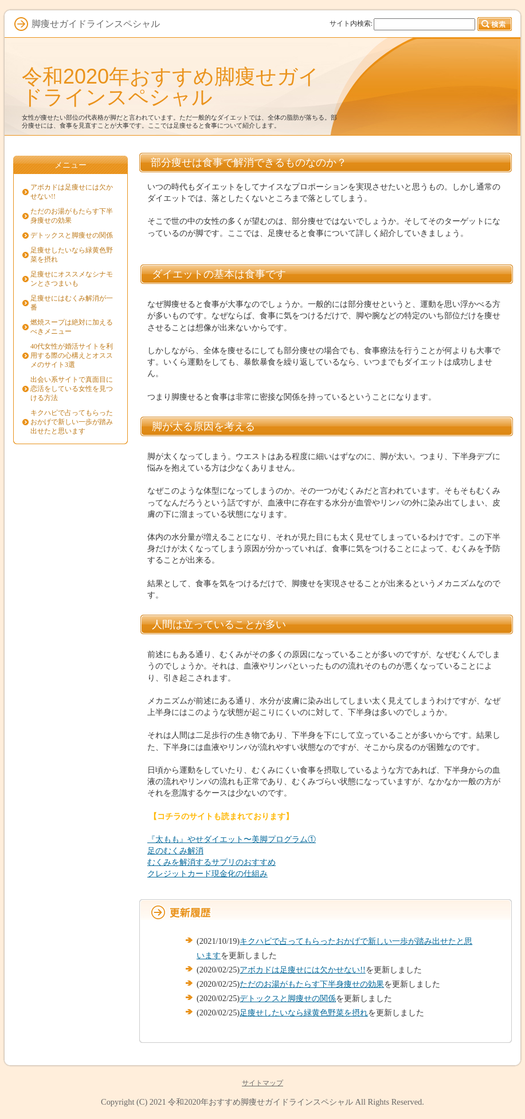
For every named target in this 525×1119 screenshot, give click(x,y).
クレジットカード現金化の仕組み (207, 873)
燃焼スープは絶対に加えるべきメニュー (71, 326)
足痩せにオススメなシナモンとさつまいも (71, 278)
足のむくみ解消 (175, 850)
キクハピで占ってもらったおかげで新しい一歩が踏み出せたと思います (71, 422)
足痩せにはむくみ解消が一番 (71, 302)
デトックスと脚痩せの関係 (288, 998)
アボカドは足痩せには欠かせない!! (303, 969)
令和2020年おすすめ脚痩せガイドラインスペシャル (170, 87)
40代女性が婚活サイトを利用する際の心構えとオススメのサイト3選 (71, 355)
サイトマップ (262, 1083)
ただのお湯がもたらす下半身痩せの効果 (312, 983)
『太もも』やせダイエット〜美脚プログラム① (231, 839)
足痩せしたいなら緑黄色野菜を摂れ (304, 1012)
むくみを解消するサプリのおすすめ (211, 862)
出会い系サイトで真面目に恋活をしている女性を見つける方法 (71, 388)
